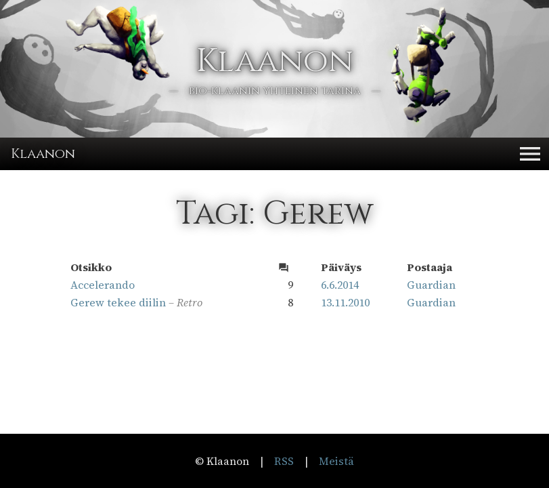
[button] (530, 154)
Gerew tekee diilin (118, 302)
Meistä (336, 460)
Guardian (431, 284)
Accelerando (102, 284)
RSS (284, 460)
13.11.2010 (345, 302)
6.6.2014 (340, 284)
